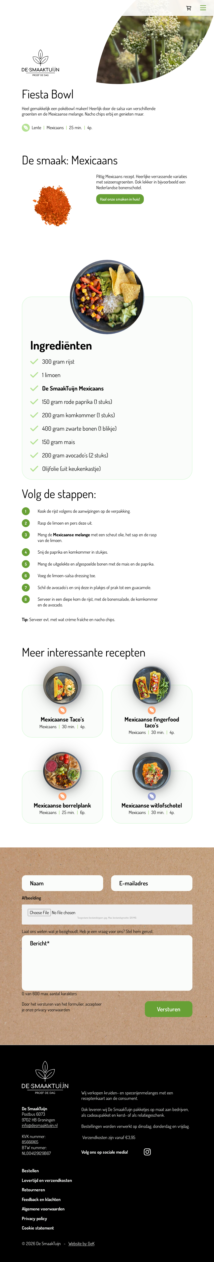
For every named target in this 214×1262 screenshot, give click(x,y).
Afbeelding (31, 898)
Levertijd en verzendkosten (47, 1180)
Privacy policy (34, 1218)
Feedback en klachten (41, 1199)
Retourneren (33, 1189)
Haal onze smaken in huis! (120, 199)
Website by (81, 1243)
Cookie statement (38, 1228)
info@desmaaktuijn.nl (40, 1125)
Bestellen (30, 1170)
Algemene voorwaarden (43, 1208)
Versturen (168, 1009)
